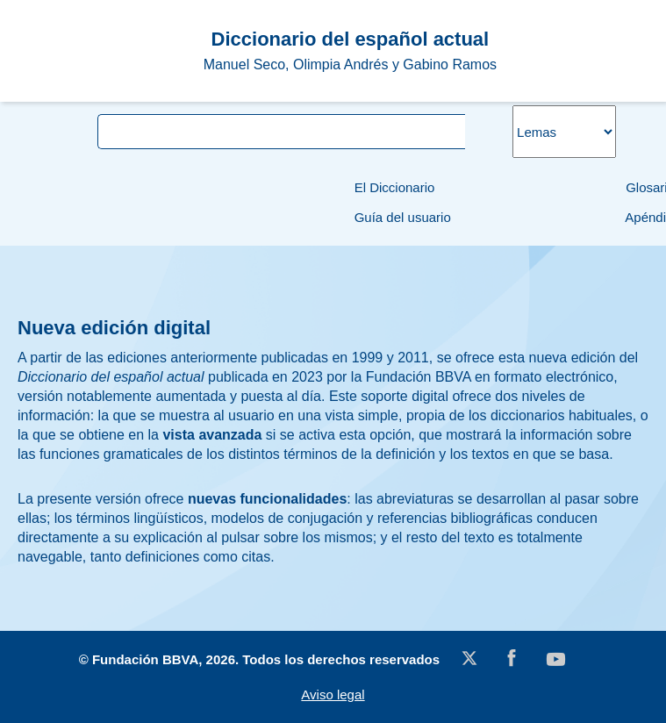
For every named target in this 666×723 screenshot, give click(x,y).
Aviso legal (332, 694)
